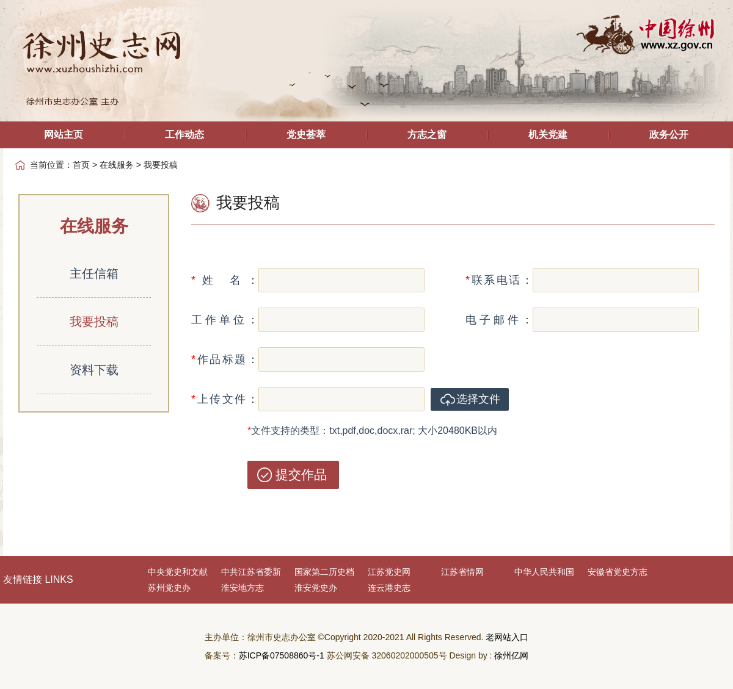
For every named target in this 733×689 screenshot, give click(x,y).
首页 (81, 165)
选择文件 (478, 399)
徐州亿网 (511, 655)
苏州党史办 (169, 588)
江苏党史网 (389, 572)
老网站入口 (507, 637)
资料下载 (94, 370)
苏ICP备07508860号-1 (281, 655)
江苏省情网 (462, 572)
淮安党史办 (315, 588)
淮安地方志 (242, 588)
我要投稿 (94, 321)
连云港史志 (389, 588)
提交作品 (301, 474)
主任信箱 (94, 273)
